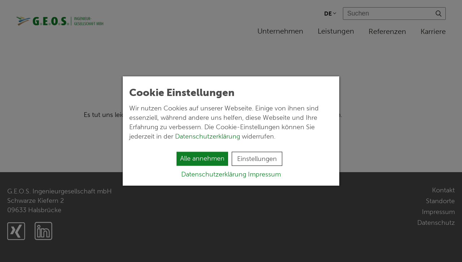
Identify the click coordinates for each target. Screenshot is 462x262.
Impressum (264, 174)
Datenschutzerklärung (208, 136)
